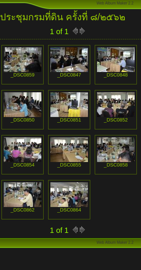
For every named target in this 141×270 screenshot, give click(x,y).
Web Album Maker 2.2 (115, 3)
